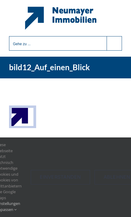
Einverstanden (60, 177)
